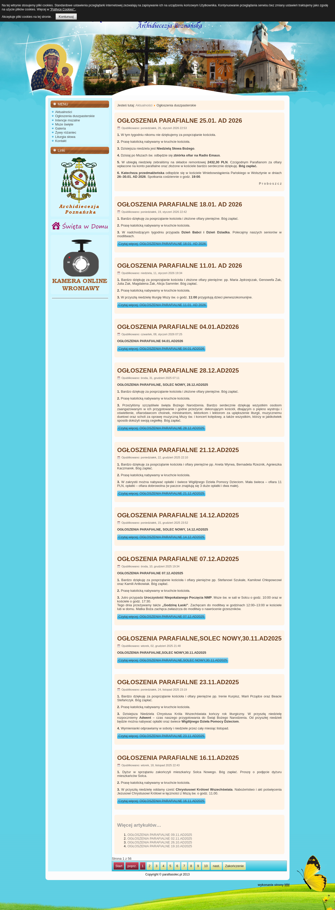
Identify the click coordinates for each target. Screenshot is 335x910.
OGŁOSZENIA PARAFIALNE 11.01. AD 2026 (179, 265)
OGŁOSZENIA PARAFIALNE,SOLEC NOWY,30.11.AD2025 (199, 638)
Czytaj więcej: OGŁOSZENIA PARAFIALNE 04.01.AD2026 (161, 348)
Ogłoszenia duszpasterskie (75, 116)
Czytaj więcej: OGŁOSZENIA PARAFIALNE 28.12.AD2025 (161, 428)
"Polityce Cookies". (62, 9)
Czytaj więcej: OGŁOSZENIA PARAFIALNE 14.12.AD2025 (161, 537)
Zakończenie (234, 866)
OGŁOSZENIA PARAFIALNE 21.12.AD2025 (178, 449)
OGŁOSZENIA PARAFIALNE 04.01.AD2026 (178, 326)
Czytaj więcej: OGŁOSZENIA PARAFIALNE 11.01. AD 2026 (162, 305)
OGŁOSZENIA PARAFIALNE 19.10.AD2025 (159, 846)
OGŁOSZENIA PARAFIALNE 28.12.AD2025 (178, 370)
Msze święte (64, 124)
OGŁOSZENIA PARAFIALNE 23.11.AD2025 (178, 682)
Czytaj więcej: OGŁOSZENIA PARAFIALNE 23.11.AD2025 (161, 736)
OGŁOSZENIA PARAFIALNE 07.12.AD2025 (178, 558)
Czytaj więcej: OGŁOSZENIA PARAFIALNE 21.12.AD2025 (161, 493)
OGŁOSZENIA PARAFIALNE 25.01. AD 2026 (179, 120)
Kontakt (60, 141)
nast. (216, 866)
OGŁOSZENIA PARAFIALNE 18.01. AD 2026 (179, 204)
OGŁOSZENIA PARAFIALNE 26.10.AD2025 (159, 842)
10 (206, 866)
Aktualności (63, 112)
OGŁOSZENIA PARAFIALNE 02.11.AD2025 (159, 838)
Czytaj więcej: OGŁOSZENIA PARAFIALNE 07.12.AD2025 (161, 616)
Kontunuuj (66, 17)
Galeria (60, 128)
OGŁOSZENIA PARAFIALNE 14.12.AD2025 (178, 515)
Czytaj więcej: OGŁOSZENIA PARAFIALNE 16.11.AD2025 (161, 801)
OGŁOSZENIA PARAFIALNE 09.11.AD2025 (159, 835)
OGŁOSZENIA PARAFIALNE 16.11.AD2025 (178, 757)
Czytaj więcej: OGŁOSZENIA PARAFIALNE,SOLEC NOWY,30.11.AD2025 (172, 660)
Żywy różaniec (65, 132)
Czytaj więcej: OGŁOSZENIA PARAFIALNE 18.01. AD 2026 (162, 244)
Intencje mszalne (67, 120)
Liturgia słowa (65, 137)
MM (287, 885)
